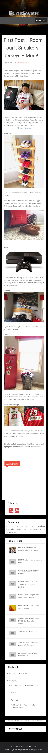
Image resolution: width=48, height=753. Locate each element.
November (15, 685)
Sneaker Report (31, 527)
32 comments (22, 63)
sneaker (36, 529)
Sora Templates (19, 750)
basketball (10, 529)
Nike (22, 527)
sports (42, 529)
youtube (11, 532)
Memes (8, 527)
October (30, 685)
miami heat (21, 529)
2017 (11, 673)
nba (29, 529)
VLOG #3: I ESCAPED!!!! (27, 631)
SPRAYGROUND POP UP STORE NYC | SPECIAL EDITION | (28, 584)
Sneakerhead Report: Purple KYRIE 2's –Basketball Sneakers (28, 621)
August (14, 693)
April (13, 700)
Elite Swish (33, 746)
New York (15, 527)
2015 (11, 681)
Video (41, 526)
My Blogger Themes (36, 750)
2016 (23, 673)
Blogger (39, 721)
